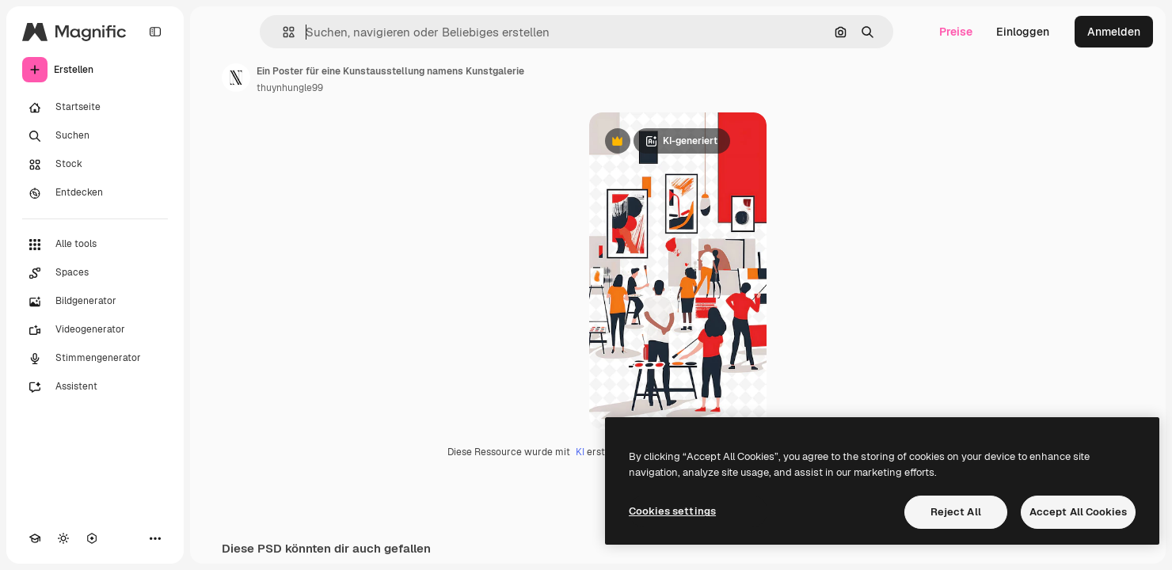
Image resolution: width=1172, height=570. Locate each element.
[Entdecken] (95, 193)
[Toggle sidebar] (155, 31)
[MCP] (92, 538)
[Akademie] (35, 538)
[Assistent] (95, 387)
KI (580, 452)
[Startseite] (95, 107)
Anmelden (1113, 32)
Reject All (955, 512)
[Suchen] (95, 136)
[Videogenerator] (95, 330)
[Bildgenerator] (95, 301)
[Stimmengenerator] (95, 358)
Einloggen (1022, 32)
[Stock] (95, 164)
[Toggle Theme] (63, 538)
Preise (955, 32)
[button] (282, 32)
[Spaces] (95, 273)
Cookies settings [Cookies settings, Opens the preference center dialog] (672, 511)
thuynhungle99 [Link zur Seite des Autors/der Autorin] (290, 88)
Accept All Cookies (1078, 512)
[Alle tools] (95, 244)
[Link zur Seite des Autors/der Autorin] (236, 77)
